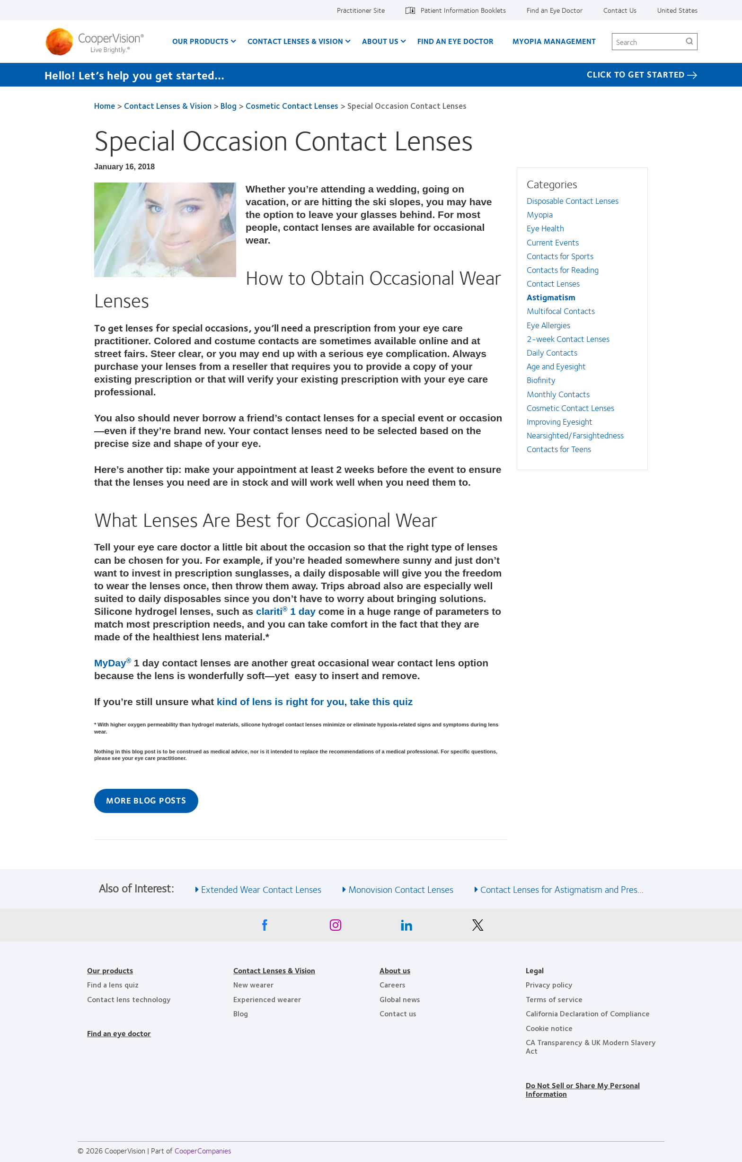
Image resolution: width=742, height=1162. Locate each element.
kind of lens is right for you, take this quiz (315, 701)
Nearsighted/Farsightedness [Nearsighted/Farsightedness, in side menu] (575, 435)
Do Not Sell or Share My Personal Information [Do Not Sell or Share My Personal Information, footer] (583, 1089)
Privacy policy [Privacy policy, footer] (549, 984)
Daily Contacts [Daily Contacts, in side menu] (552, 352)
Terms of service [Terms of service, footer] (554, 999)
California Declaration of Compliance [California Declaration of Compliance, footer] (588, 1013)
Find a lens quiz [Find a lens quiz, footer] (113, 984)
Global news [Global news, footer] (400, 999)
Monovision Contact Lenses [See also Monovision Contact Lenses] (400, 889)
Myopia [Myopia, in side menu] (540, 214)
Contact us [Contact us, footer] (398, 1013)
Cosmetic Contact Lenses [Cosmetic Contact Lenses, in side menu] (570, 407)
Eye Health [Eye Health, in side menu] (545, 228)
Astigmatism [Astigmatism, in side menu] (551, 297)
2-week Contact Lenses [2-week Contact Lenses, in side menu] (568, 338)
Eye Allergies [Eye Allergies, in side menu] (548, 325)
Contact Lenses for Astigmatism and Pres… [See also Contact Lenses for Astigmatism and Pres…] (562, 889)
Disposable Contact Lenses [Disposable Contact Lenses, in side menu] (572, 200)
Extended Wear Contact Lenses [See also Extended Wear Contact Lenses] (261, 889)
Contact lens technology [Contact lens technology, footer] (129, 999)
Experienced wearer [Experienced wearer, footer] (267, 999)
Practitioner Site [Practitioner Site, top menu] (361, 10)
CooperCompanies (203, 1150)
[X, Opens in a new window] (477, 927)
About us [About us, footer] (395, 970)
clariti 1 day (286, 611)
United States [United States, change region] (677, 10)
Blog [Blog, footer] (240, 1013)
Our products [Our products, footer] (110, 970)
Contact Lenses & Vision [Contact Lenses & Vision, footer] (274, 970)
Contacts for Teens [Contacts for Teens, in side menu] (559, 448)
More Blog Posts (146, 800)
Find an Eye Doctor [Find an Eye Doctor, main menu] (455, 41)
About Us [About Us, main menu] (380, 41)
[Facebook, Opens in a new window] (264, 927)
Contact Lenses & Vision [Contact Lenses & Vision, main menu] (295, 41)
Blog (229, 105)
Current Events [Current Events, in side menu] (553, 242)
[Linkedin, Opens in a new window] (406, 927)
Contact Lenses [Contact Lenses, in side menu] (553, 283)
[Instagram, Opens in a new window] (335, 927)
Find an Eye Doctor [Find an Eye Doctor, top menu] (555, 10)
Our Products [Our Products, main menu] (200, 41)
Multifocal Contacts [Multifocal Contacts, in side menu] (561, 310)
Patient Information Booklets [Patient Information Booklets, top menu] (463, 10)
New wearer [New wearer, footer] (253, 984)
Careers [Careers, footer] (393, 984)
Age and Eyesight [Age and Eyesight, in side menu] (556, 366)
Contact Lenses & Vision (168, 105)
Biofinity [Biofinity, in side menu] (541, 379)
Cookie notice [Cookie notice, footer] (549, 1028)
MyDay (112, 662)
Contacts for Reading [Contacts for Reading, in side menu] (563, 269)
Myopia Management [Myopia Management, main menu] (554, 41)
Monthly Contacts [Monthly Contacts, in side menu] (558, 394)
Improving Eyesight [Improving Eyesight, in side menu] (559, 421)
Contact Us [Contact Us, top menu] (619, 10)
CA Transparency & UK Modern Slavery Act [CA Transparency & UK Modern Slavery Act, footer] (591, 1046)
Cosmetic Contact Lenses (292, 105)
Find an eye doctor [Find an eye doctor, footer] (119, 1033)
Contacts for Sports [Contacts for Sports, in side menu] (560, 255)
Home (104, 105)
